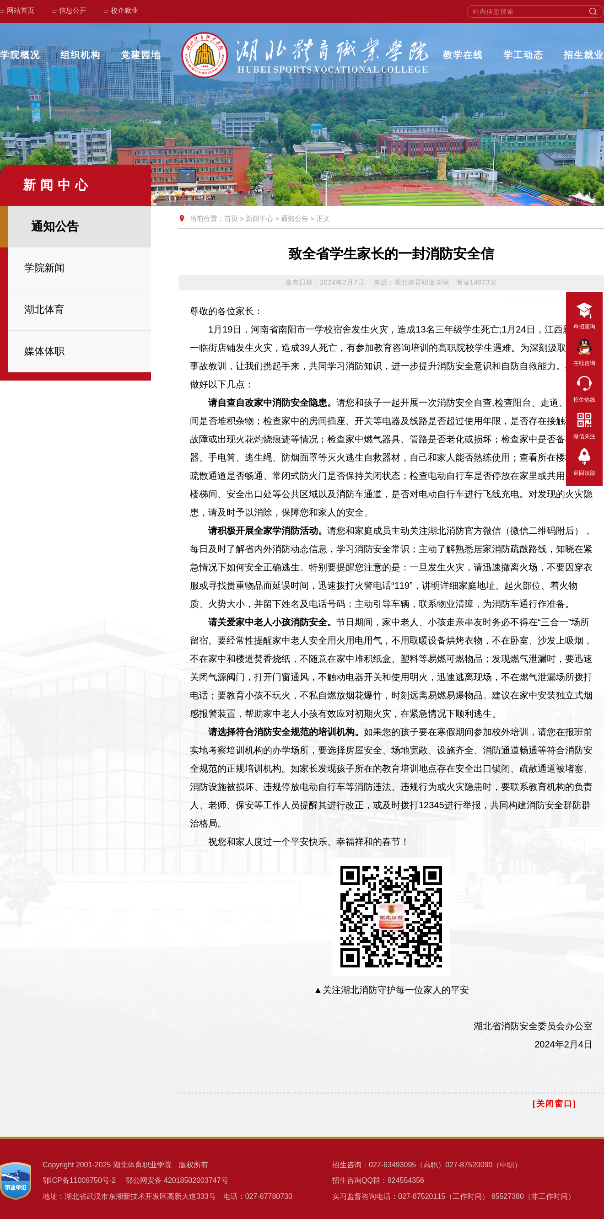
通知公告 (294, 218)
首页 (231, 218)
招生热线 (584, 387)
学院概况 (20, 55)
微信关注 (584, 424)
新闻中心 (259, 218)
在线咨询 (584, 350)
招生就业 (584, 55)
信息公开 (72, 10)
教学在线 (463, 55)
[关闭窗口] (555, 1103)
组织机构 (80, 55)
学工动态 (523, 55)
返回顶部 (584, 460)
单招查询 (584, 314)
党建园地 (141, 55)
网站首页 (20, 10)
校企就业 (124, 10)
